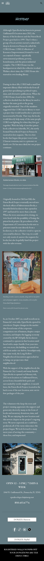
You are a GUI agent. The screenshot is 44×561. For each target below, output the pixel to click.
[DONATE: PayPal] (22, 539)
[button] (2, 3)
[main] (22, 18)
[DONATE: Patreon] (22, 519)
